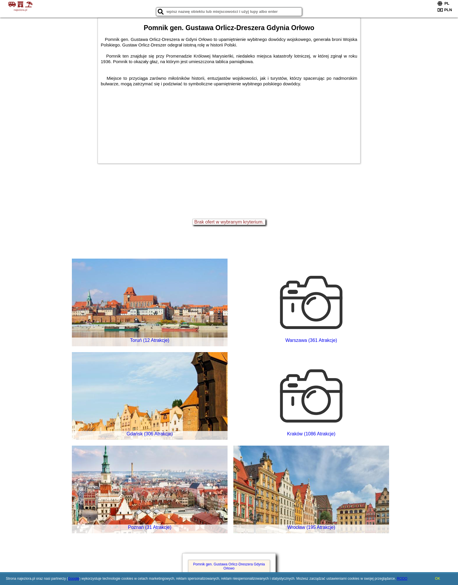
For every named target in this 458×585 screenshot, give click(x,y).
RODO (402, 579)
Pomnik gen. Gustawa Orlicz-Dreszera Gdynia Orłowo (229, 566)
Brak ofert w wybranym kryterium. (228, 221)
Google (73, 579)
